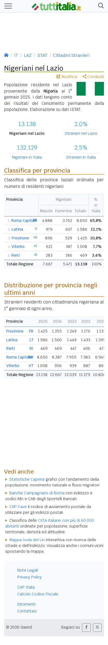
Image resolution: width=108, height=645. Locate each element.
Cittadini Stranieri (71, 55)
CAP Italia (26, 587)
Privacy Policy (29, 577)
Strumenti (26, 604)
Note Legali (27, 570)
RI (35, 255)
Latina (17, 229)
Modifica (67, 76)
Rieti (15, 255)
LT (36, 229)
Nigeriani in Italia (27, 157)
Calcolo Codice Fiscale (37, 594)
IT (16, 55)
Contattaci (27, 611)
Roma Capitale (24, 220)
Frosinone (20, 238)
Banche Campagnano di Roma (37, 493)
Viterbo (18, 246)
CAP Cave (18, 506)
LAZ (27, 55)
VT (35, 246)
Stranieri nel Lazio (81, 133)
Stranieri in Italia (81, 157)
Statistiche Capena (27, 479)
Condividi (93, 76)
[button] (100, 6)
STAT (42, 55)
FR (35, 237)
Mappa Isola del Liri (27, 539)
